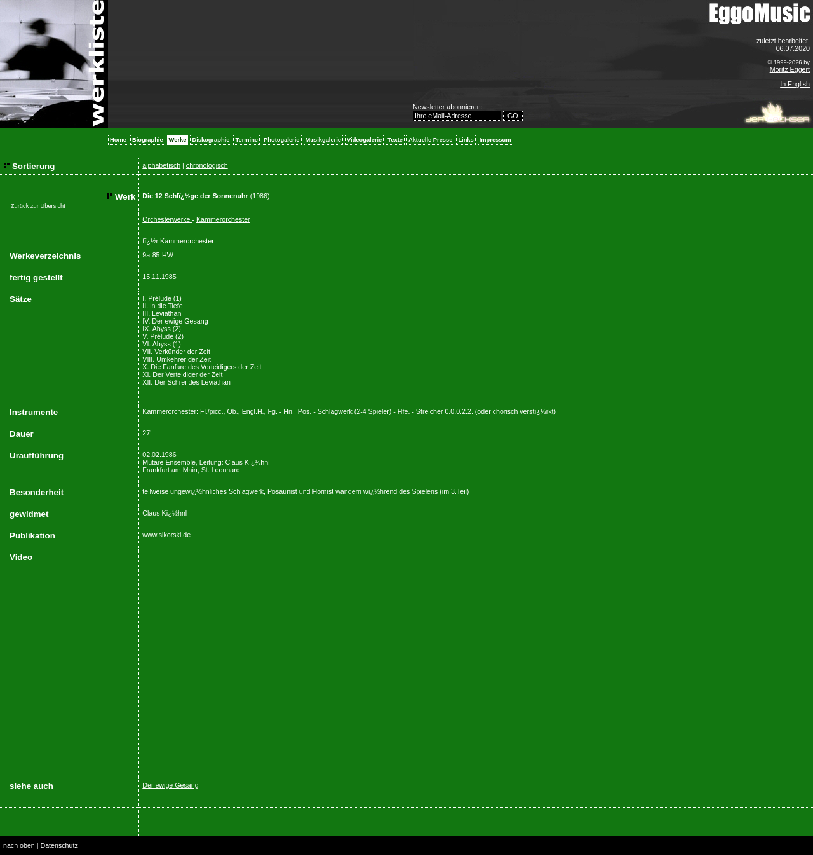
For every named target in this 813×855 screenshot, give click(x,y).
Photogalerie (282, 140)
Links (465, 140)
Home (118, 140)
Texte (395, 140)
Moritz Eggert (790, 69)
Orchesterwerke (167, 219)
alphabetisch (161, 165)
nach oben (19, 845)
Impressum (495, 140)
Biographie (147, 140)
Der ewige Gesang (170, 785)
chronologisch (207, 165)
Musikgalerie (324, 140)
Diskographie (210, 140)
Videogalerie (364, 140)
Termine (246, 140)
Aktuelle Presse (430, 140)
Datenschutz (58, 845)
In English (795, 84)
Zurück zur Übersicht (38, 206)
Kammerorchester (223, 219)
